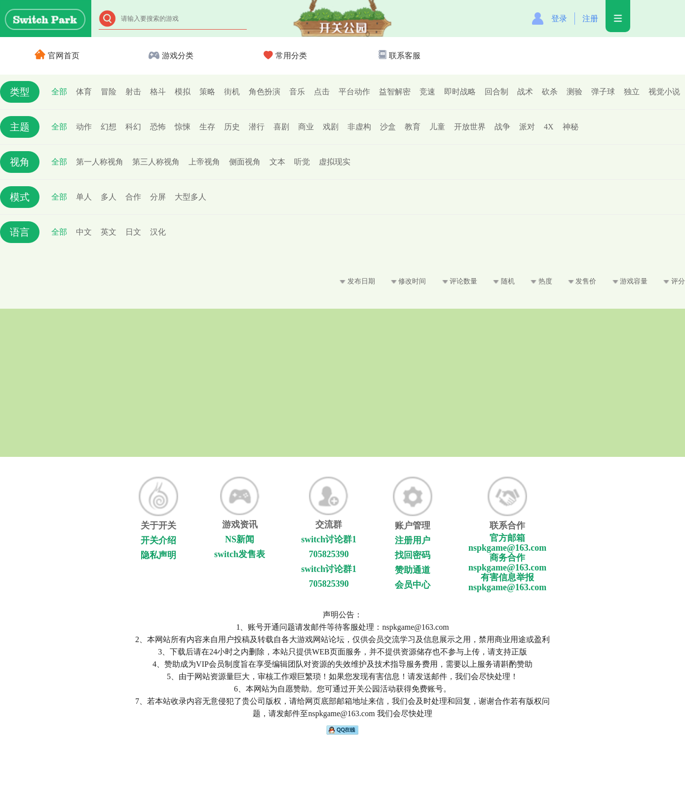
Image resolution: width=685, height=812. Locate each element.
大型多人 (190, 197)
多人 (108, 197)
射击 (133, 91)
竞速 (427, 91)
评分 (674, 281)
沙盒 (388, 126)
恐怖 (158, 126)
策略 (207, 91)
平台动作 (354, 91)
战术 (525, 91)
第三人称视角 (156, 162)
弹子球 (603, 91)
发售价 (582, 281)
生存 (207, 126)
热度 (541, 281)
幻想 (108, 126)
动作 (84, 126)
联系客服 (399, 55)
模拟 (182, 91)
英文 (108, 232)
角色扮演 (264, 91)
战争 (502, 126)
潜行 (257, 126)
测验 (574, 91)
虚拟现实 (334, 162)
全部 (59, 91)
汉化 (158, 232)
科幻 (133, 126)
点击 (322, 91)
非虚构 (359, 126)
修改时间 (408, 281)
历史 (232, 126)
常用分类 (285, 55)
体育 (84, 91)
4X (549, 126)
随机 (504, 281)
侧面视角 (245, 162)
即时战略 (460, 91)
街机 (232, 91)
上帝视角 (204, 162)
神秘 (570, 126)
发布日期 (357, 281)
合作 (133, 197)
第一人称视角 (99, 162)
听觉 (302, 162)
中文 (84, 232)
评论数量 (460, 281)
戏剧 (331, 126)
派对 (527, 126)
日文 (133, 232)
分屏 (158, 197)
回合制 (496, 91)
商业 (306, 126)
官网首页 (57, 55)
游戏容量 (630, 281)
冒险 (108, 91)
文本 (277, 162)
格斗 (158, 91)
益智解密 (395, 91)
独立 (632, 91)
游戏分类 (171, 55)
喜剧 (281, 126)
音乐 (297, 91)
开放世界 (470, 126)
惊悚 (182, 126)
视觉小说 (664, 91)
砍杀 (550, 91)
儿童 (437, 126)
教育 (412, 126)
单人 (84, 197)
